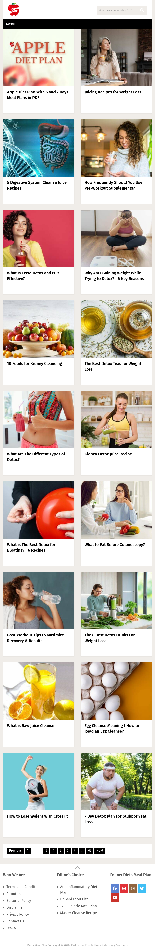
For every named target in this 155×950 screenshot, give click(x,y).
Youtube (115, 897)
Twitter (142, 888)
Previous (15, 850)
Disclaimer (15, 907)
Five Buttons (93, 945)
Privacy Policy (17, 914)
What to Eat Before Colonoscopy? (115, 544)
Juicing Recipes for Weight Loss (113, 92)
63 (89, 850)
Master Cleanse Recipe (78, 913)
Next (99, 850)
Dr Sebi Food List (74, 899)
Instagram (133, 888)
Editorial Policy (18, 900)
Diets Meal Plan (37, 945)
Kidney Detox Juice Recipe (108, 454)
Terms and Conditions (24, 887)
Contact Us (15, 921)
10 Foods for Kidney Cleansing (34, 363)
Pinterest (124, 888)
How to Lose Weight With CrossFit (37, 816)
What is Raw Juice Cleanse (30, 725)
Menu (10, 24)
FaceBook (115, 888)
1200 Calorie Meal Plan (78, 906)
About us (13, 894)
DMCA (11, 928)
